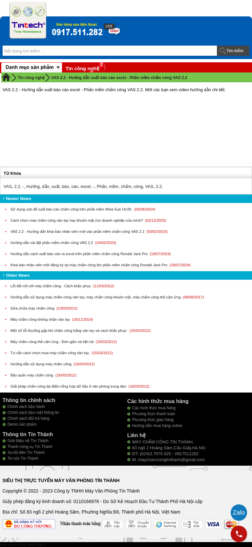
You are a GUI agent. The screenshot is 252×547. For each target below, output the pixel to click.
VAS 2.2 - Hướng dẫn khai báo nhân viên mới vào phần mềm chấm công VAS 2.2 (77, 231)
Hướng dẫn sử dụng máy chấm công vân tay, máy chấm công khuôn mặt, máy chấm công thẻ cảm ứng (96, 297)
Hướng (33, 186)
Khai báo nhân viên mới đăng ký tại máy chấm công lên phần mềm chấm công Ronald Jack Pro (89, 265)
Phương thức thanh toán (153, 414)
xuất (55, 186)
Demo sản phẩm (22, 424)
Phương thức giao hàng (153, 419)
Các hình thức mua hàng (154, 408)
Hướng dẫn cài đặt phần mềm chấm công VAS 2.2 (52, 243)
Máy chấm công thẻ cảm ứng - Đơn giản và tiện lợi (52, 342)
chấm (126, 186)
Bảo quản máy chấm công (32, 375)
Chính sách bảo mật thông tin (33, 412)
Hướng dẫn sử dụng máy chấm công (41, 364)
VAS (8, 186)
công (138, 186)
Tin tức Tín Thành (23, 458)
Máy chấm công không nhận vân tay (40, 319)
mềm (113, 186)
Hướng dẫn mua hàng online (157, 425)
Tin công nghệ (82, 68)
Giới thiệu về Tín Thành (28, 440)
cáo (75, 186)
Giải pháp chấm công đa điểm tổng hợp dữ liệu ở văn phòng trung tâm (69, 386)
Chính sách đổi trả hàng (29, 418)
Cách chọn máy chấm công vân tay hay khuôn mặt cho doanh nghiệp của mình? (77, 220)
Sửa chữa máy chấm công (32, 308)
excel (86, 186)
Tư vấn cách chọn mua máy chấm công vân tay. (50, 353)
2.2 (17, 186)
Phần (102, 186)
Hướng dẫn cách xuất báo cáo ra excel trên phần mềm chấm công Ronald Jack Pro (79, 254)
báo (65, 186)
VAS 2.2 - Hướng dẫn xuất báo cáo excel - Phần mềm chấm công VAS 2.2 (119, 77)
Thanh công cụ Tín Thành (30, 446)
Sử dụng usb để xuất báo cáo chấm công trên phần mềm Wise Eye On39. (71, 209)
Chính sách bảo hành (26, 406)
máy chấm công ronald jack (22, 545)
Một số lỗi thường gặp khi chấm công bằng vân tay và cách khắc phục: (69, 331)
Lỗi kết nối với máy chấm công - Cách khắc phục (51, 286)
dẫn (45, 186)
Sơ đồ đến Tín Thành (26, 452)
